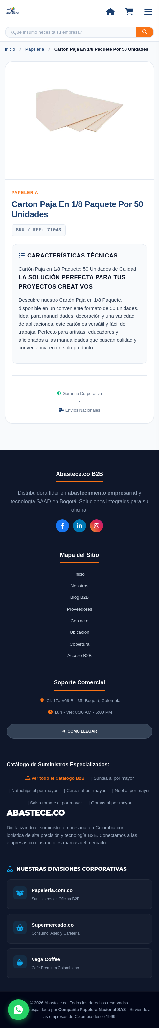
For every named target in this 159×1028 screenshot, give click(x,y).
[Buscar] (144, 32)
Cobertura (79, 644)
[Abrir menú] (148, 12)
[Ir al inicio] (110, 11)
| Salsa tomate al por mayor (55, 802)
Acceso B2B (79, 655)
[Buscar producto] (71, 32)
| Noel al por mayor (131, 790)
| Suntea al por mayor (112, 778)
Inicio (10, 49)
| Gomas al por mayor (110, 802)
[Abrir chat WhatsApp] (18, 1009)
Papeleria (35, 49)
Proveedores (79, 609)
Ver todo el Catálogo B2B (55, 778)
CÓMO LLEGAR (79, 731)
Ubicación (79, 632)
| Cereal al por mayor (85, 790)
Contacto (79, 620)
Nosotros (79, 585)
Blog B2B (79, 597)
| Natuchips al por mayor (33, 790)
